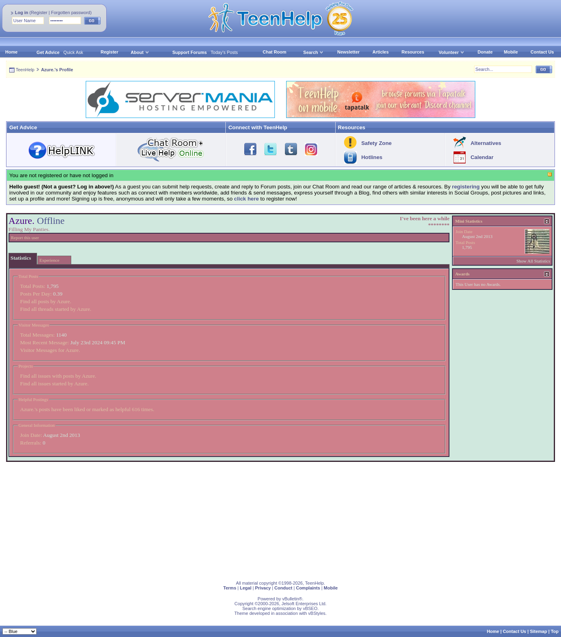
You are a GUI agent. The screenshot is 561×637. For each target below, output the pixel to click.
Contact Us (542, 52)
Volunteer (449, 52)
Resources (413, 52)
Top (555, 631)
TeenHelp (25, 69)
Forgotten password (70, 12)
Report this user (25, 237)
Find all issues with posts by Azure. (58, 376)
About (137, 52)
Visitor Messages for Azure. (50, 350)
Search (313, 52)
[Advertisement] (247, 518)
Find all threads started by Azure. (55, 309)
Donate (485, 52)
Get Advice (48, 52)
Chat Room (275, 52)
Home (11, 52)
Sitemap (538, 631)
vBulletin (290, 598)
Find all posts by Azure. (45, 301)
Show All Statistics (533, 261)
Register (39, 12)
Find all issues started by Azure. (54, 384)
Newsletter (348, 52)
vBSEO (310, 608)
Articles (380, 52)
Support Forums (189, 52)
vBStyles (317, 613)
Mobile (511, 52)
